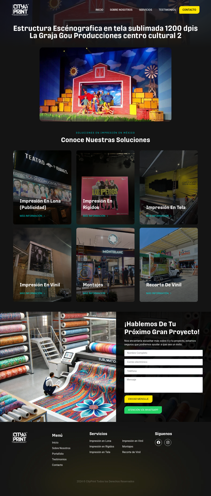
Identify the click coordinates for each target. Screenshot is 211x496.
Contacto (189, 9)
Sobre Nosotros (121, 9)
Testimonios (167, 9)
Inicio (99, 9)
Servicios (145, 9)
